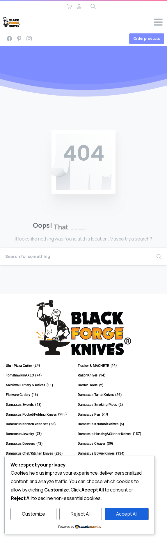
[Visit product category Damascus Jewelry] (39, 434)
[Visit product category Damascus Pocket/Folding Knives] (39, 415)
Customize (33, 514)
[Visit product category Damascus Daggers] (39, 444)
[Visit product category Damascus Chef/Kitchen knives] (39, 454)
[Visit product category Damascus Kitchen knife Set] (39, 424)
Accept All (126, 514)
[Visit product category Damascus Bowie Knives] (111, 454)
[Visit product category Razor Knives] (111, 376)
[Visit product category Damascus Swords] (39, 405)
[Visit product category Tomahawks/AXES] (39, 376)
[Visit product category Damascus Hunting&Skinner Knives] (111, 434)
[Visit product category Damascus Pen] (111, 415)
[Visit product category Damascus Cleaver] (111, 444)
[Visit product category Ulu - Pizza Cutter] (39, 366)
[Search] (75, 256)
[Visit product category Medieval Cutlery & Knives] (39, 385)
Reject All (80, 514)
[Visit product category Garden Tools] (111, 385)
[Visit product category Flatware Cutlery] (39, 395)
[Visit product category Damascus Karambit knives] (111, 424)
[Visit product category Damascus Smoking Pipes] (111, 405)
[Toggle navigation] (158, 22)
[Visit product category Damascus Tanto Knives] (111, 395)
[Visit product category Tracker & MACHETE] (111, 366)
